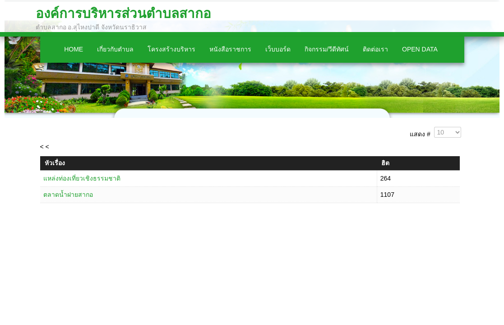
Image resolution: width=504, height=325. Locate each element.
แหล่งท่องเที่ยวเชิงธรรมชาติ (81, 178)
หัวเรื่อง (55, 163)
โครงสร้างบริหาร (171, 49)
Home (73, 49)
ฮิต (385, 163)
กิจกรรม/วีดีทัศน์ (327, 49)
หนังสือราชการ (230, 49)
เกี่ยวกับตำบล (115, 49)
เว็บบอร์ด (278, 49)
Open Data (420, 49)
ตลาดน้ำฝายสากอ (68, 194)
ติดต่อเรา (375, 49)
